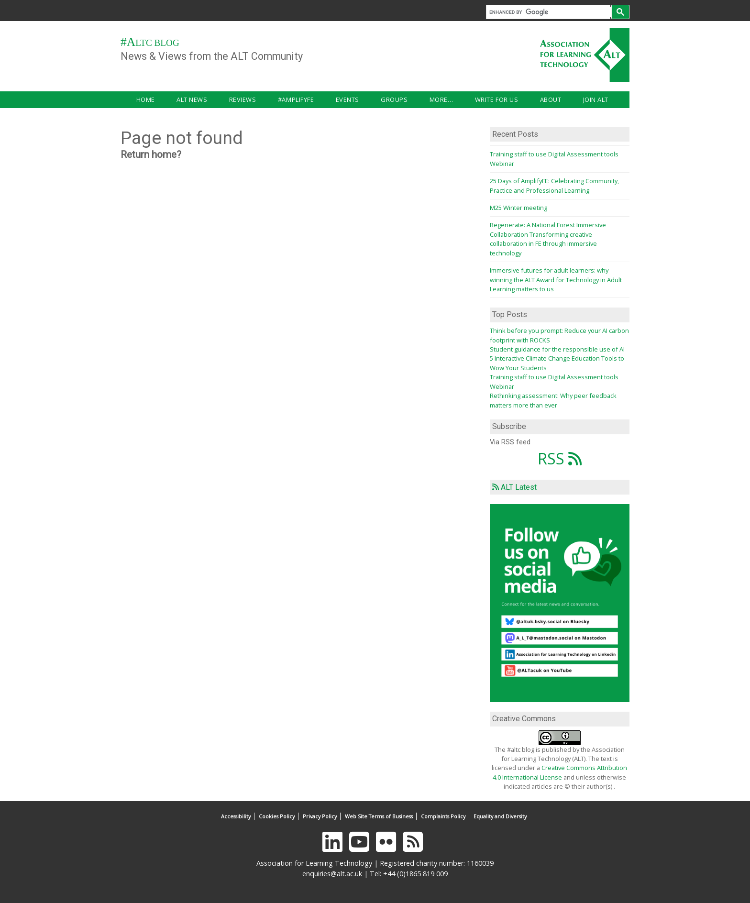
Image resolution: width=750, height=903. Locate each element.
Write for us (420, 99)
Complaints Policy (443, 816)
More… (375, 99)
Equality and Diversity (500, 816)
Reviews (214, 99)
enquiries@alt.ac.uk (332, 873)
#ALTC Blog (150, 43)
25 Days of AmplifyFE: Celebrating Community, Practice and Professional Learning (554, 185)
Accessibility (236, 816)
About (465, 99)
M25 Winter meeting (518, 207)
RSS (560, 458)
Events (299, 99)
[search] (550, 12)
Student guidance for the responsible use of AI (557, 349)
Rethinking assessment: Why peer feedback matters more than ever (553, 400)
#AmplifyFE (258, 99)
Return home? (151, 154)
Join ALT (500, 99)
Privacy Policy (320, 816)
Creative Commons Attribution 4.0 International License (560, 772)
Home (136, 99)
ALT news (173, 99)
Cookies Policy (277, 816)
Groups (337, 99)
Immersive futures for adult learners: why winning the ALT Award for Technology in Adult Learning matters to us (556, 279)
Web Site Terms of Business (379, 816)
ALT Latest (519, 487)
